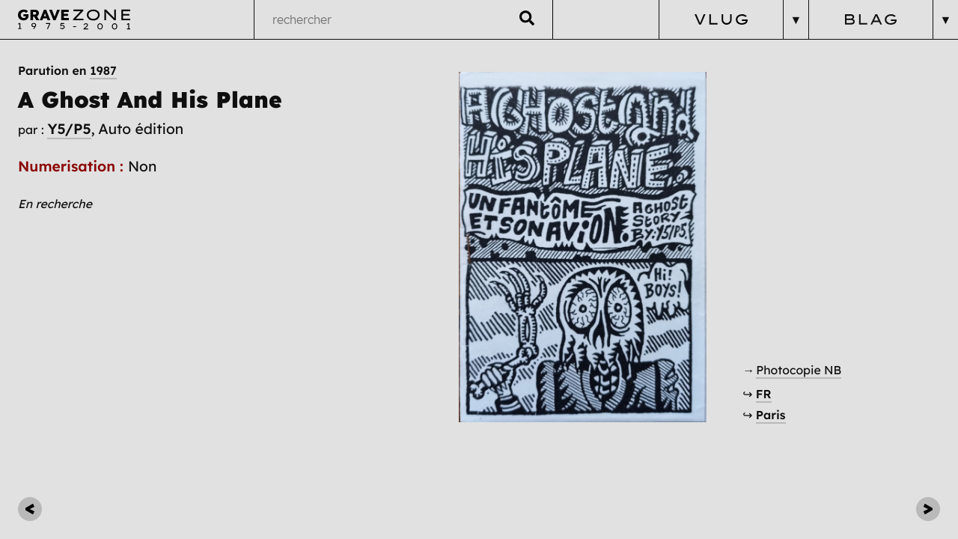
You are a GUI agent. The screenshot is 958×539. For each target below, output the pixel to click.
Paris (771, 414)
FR (764, 393)
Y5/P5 (69, 129)
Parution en (67, 70)
